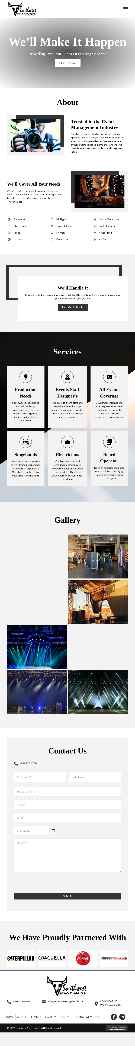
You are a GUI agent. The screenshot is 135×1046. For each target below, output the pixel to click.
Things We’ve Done (88, 1008)
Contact (66, 1008)
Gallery (50, 1008)
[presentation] (41, 874)
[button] (126, 9)
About (21, 1008)
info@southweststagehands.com (66, 993)
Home (10, 1008)
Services (35, 1008)
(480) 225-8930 (28, 763)
